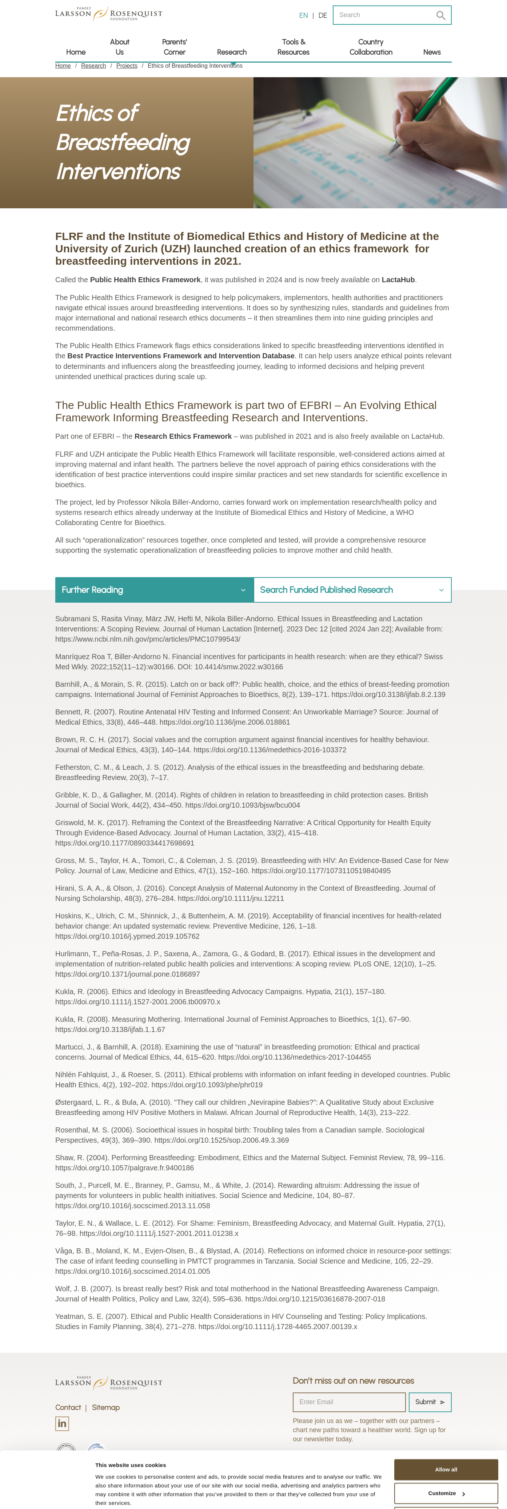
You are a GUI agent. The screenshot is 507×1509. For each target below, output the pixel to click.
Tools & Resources (294, 47)
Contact (68, 1406)
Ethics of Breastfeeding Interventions (195, 66)
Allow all (446, 1441)
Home (75, 52)
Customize (446, 1465)
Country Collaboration (371, 47)
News (432, 52)
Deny (446, 1489)
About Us (119, 47)
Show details (112, 1495)
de (323, 15)
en (303, 15)
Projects (126, 66)
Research (232, 52)
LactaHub (398, 280)
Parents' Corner (174, 47)
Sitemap (106, 1406)
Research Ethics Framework (183, 436)
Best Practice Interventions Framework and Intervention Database (181, 355)
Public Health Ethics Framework (145, 280)
